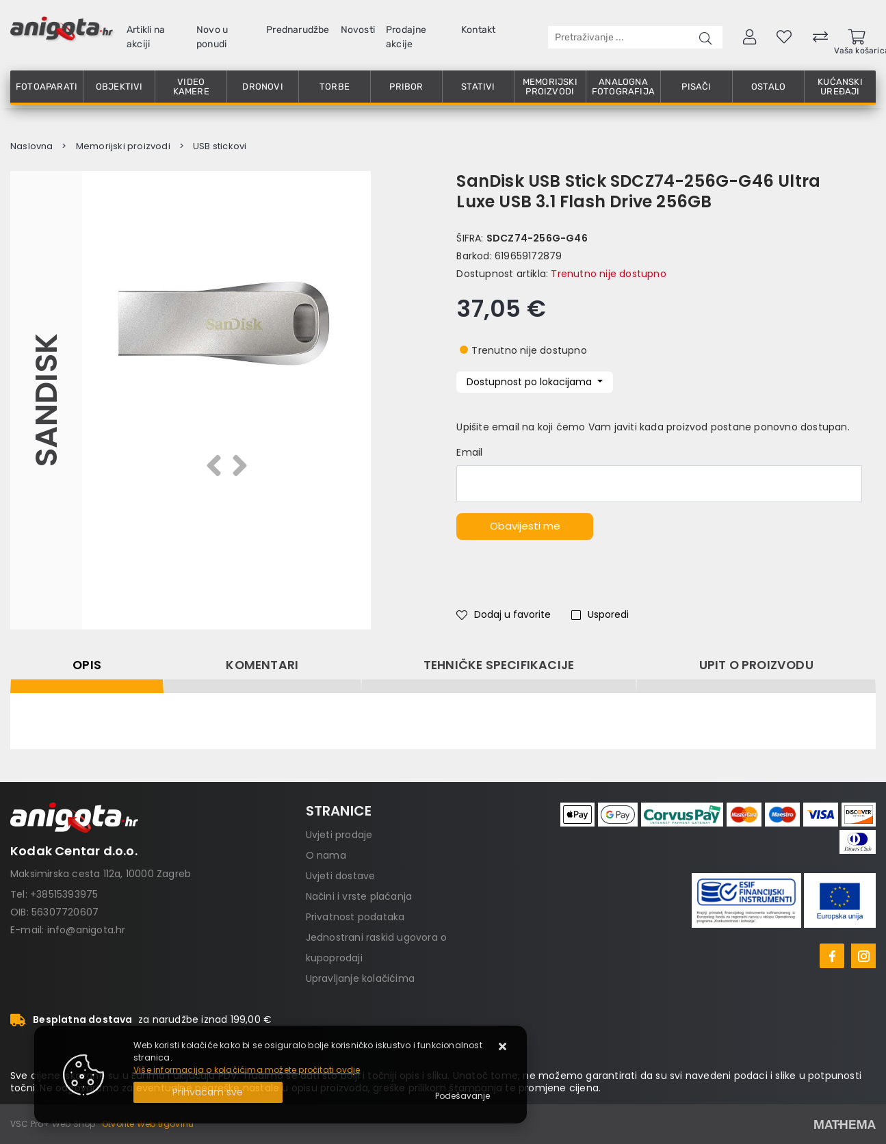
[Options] (462, 1096)
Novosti (358, 30)
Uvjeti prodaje (339, 835)
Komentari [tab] (262, 665)
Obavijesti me (525, 526)
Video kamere (191, 86)
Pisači (696, 86)
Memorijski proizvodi (550, 86)
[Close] (208, 1092)
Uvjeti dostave (341, 876)
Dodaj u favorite (503, 614)
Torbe (335, 86)
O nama (326, 855)
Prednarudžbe (297, 30)
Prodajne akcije (406, 37)
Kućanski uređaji (840, 86)
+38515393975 (64, 894)
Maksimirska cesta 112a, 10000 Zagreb (100, 874)
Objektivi (119, 86)
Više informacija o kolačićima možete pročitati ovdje (246, 1070)
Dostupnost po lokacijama (531, 382)
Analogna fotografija (623, 86)
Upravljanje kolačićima (360, 978)
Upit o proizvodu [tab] (756, 665)
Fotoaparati (46, 86)
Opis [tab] (87, 665)
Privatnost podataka (355, 917)
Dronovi (262, 86)
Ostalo (768, 86)
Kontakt (478, 30)
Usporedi (600, 614)
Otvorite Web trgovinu (148, 1124)
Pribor (406, 86)
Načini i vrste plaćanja (359, 896)
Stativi (478, 86)
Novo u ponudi (212, 37)
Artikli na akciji (146, 37)
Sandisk (46, 400)
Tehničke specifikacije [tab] (499, 665)
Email (469, 452)
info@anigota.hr (86, 930)
